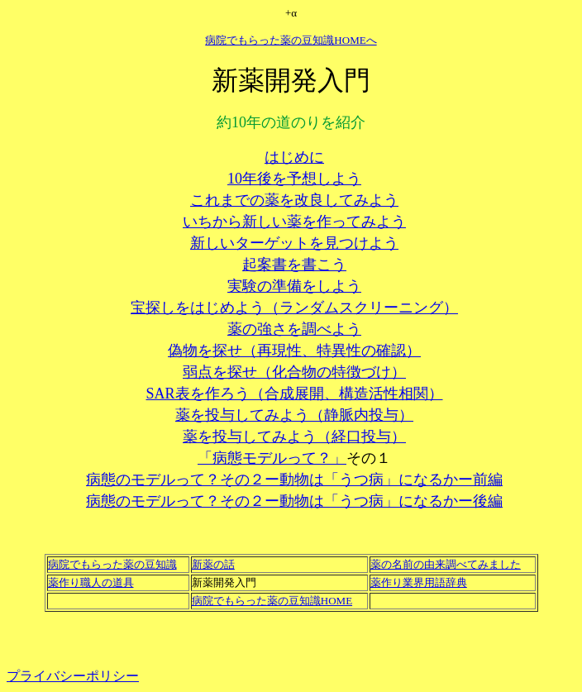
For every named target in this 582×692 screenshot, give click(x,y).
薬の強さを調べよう (294, 329)
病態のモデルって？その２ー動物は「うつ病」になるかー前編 (294, 479)
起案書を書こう (294, 264)
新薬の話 (213, 564)
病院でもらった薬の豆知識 (112, 564)
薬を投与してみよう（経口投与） (294, 436)
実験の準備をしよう (294, 286)
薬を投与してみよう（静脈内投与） (294, 415)
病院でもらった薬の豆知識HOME (272, 600)
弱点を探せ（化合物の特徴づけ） (294, 372)
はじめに (294, 157)
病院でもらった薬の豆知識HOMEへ (290, 40)
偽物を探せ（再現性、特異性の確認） (294, 350)
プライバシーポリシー (73, 676)
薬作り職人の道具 (91, 582)
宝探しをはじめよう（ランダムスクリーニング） (294, 307)
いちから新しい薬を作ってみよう (294, 221)
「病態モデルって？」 (272, 458)
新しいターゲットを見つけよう (294, 243)
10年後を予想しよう (294, 178)
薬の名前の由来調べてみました (445, 564)
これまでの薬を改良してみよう (294, 200)
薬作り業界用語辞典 (418, 582)
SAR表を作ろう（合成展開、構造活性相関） (294, 393)
